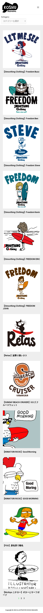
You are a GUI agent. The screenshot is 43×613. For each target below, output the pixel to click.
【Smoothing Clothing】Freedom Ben (20, 118)
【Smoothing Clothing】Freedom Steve (21, 165)
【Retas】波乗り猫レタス (15, 355)
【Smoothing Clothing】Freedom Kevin (21, 212)
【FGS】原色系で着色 (13, 545)
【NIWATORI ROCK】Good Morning (19, 452)
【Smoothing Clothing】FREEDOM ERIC (21, 259)
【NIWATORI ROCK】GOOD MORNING (20, 498)
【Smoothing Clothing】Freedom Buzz (21, 71)
